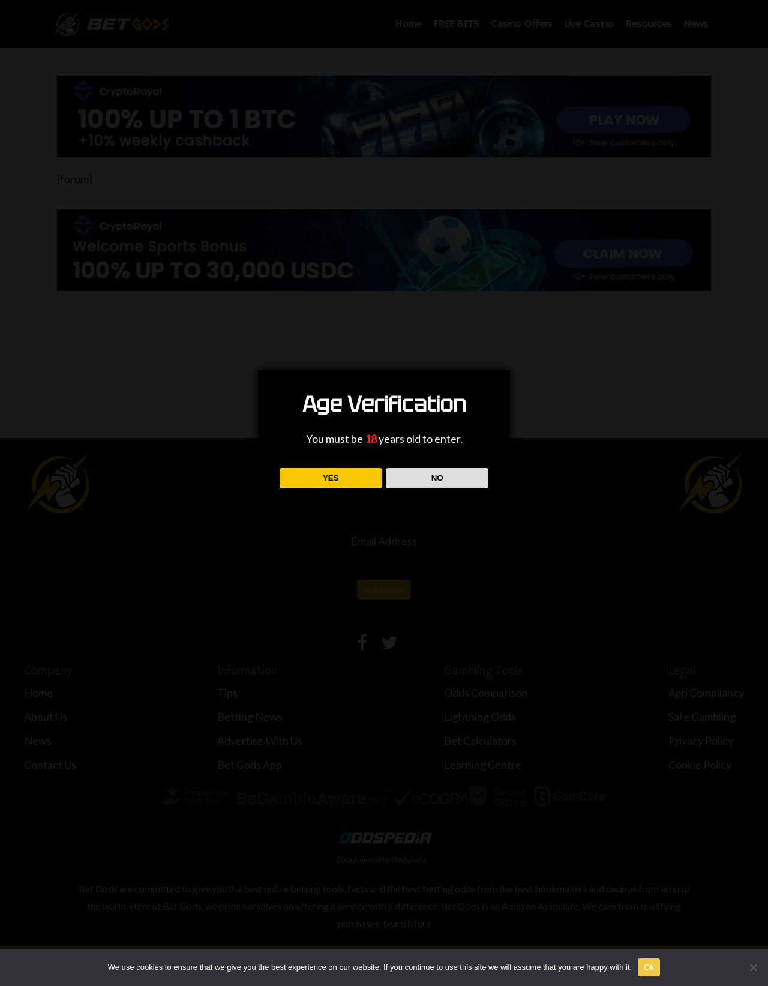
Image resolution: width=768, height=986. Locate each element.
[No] (753, 967)
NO (437, 477)
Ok (649, 967)
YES (331, 477)
